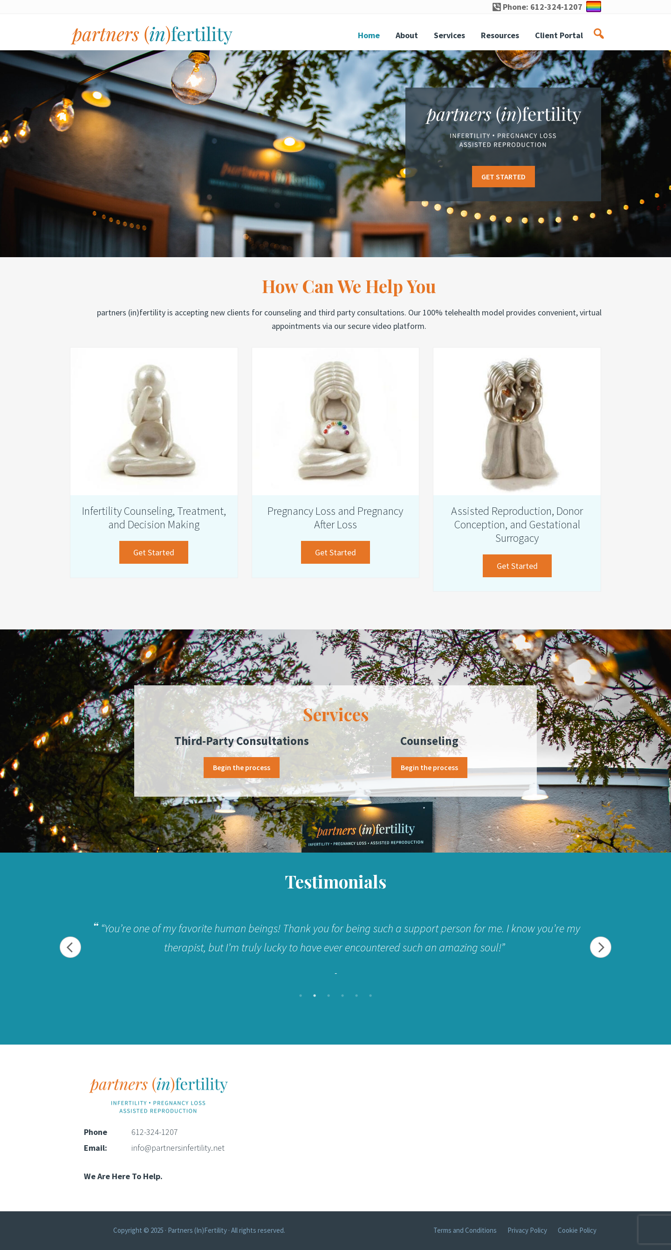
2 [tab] (314, 996)
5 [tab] (356, 996)
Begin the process (242, 767)
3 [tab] (328, 996)
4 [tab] (342, 996)
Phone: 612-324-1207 (537, 6)
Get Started (160, 554)
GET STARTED (503, 176)
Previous (69, 947)
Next (602, 947)
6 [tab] (370, 996)
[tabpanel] (335, 948)
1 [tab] (300, 996)
